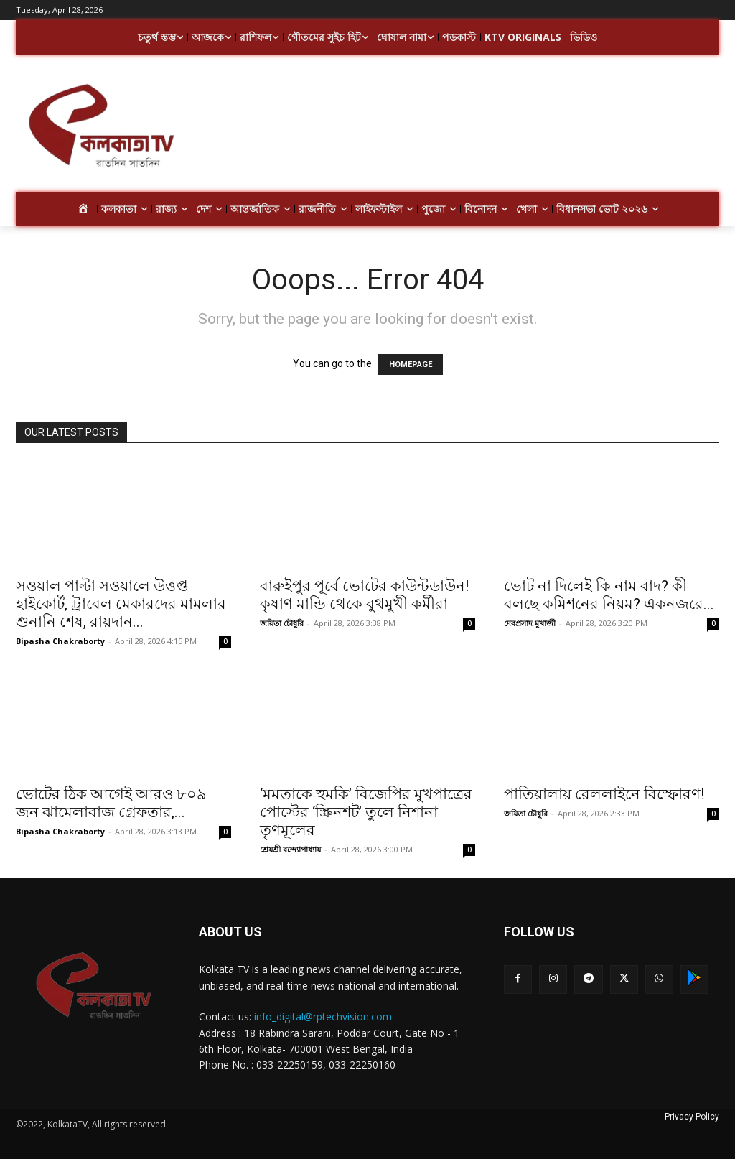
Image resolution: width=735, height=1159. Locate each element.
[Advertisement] (452, 128)
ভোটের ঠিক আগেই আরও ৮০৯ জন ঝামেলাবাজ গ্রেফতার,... (111, 803)
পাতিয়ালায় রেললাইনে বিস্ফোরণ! (604, 794)
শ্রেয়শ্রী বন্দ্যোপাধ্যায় (290, 849)
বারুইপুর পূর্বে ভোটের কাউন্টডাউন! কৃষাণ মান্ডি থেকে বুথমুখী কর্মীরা (364, 595)
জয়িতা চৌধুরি (282, 623)
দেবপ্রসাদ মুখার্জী (530, 623)
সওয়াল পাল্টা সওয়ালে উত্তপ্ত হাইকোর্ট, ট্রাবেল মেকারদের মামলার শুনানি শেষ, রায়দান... (121, 603)
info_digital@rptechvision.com (323, 1016)
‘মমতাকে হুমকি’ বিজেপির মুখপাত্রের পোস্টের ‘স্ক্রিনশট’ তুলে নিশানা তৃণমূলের (366, 812)
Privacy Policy (692, 1117)
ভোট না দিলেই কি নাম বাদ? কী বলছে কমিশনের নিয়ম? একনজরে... (609, 595)
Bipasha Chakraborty (60, 641)
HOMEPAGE (410, 364)
